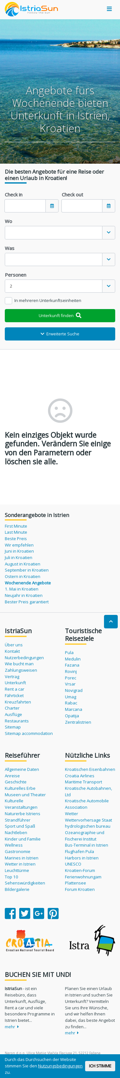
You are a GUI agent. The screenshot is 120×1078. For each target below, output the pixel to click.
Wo (8, 221)
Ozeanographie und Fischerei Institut (84, 836)
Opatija (72, 716)
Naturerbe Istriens (22, 813)
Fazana (72, 665)
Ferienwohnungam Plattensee (83, 880)
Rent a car (14, 689)
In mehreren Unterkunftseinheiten (47, 300)
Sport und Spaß (20, 826)
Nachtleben (16, 832)
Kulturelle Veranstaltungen (21, 804)
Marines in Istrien (21, 858)
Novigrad (74, 690)
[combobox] (60, 232)
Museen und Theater (25, 795)
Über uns (14, 645)
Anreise (12, 776)
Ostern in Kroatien (22, 576)
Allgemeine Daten (22, 769)
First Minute (16, 526)
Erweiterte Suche (60, 334)
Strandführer (17, 820)
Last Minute (16, 532)
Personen (15, 275)
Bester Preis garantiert (27, 602)
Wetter (71, 813)
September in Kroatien (27, 570)
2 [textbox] (11, 286)
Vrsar (70, 684)
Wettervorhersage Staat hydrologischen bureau (88, 823)
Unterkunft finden (60, 315)
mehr (12, 1027)
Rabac (71, 703)
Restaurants (17, 721)
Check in (13, 194)
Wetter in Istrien (20, 864)
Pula (69, 652)
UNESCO (73, 864)
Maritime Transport (83, 782)
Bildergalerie (17, 889)
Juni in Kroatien (19, 551)
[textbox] (53, 232)
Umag (70, 697)
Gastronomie (17, 851)
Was (9, 248)
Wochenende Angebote (28, 583)
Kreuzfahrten (18, 702)
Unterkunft (15, 683)
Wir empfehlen (19, 545)
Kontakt (12, 651)
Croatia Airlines (79, 776)
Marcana (73, 709)
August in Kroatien (22, 564)
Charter (12, 708)
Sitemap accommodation (29, 733)
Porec (70, 678)
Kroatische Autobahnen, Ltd (88, 791)
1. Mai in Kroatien (21, 589)
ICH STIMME (100, 1066)
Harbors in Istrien (82, 858)
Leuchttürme (17, 870)
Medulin (73, 659)
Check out (72, 194)
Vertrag (12, 676)
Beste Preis (16, 538)
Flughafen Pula (79, 851)
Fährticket (14, 695)
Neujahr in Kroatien (24, 595)
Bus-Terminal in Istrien (86, 845)
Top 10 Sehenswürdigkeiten (25, 880)
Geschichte (16, 782)
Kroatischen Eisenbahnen (90, 769)
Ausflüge (13, 714)
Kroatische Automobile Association (87, 804)
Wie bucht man (19, 664)
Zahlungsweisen (21, 670)
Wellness (14, 845)
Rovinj (71, 671)
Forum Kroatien (80, 889)
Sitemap (13, 727)
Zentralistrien (78, 722)
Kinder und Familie (23, 839)
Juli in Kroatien (18, 557)
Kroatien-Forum (80, 870)
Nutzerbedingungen (24, 657)
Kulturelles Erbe (20, 788)
